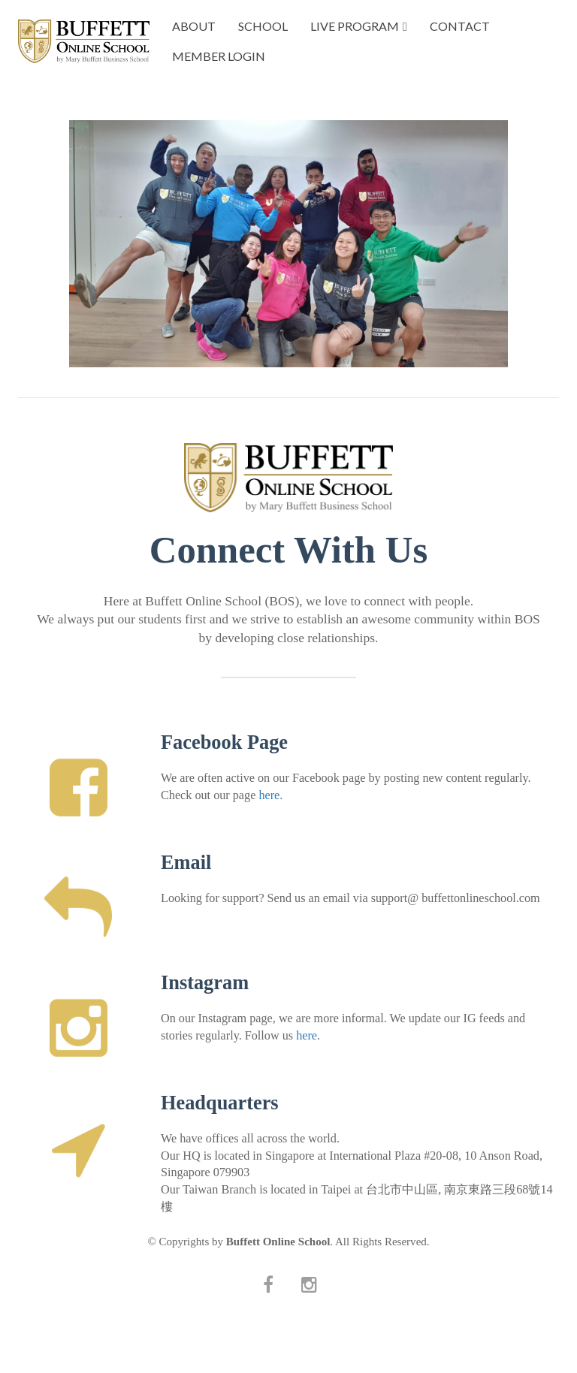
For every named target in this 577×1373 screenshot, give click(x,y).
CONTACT (460, 26)
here (306, 1036)
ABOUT (194, 26)
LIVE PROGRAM (354, 26)
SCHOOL (263, 26)
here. (270, 795)
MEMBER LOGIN (218, 56)
